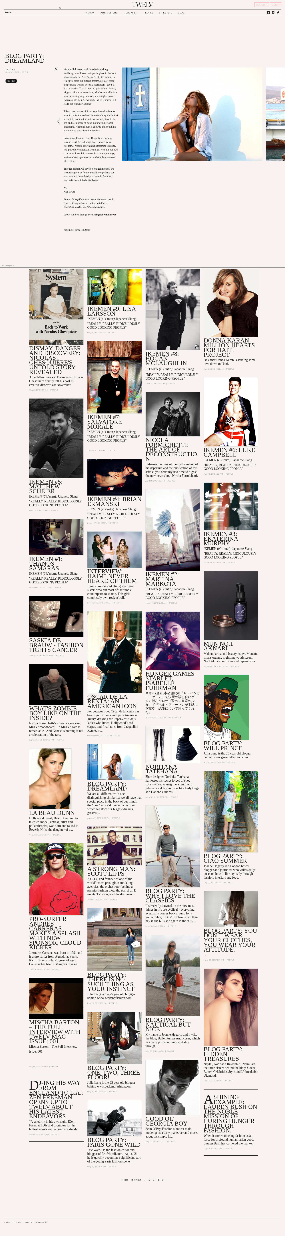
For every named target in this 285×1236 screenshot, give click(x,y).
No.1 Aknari (212, 661)
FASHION (90, 12)
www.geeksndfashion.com (230, 757)
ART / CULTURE (109, 12)
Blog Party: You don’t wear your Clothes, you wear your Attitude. (230, 940)
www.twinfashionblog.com (102, 214)
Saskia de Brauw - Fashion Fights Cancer (56, 645)
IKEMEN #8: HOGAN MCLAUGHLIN (166, 358)
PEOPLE (148, 12)
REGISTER (261, 4)
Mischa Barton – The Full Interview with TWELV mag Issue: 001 (54, 1032)
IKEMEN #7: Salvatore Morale (104, 422)
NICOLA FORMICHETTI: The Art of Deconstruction (171, 449)
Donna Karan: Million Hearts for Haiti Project (229, 347)
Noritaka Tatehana (161, 769)
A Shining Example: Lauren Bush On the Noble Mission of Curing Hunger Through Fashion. (230, 1114)
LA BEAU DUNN (52, 812)
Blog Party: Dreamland (107, 786)
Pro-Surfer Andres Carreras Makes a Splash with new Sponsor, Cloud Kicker (55, 933)
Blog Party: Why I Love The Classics (170, 896)
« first (125, 1179)
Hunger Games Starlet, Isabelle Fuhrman (169, 680)
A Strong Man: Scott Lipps (111, 871)
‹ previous (136, 1179)
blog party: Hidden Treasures (223, 1054)
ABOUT (7, 1222)
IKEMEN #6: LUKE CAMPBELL (229, 452)
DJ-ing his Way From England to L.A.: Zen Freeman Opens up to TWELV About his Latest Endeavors (56, 1099)
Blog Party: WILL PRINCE (223, 745)
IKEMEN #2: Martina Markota (162, 579)
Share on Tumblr (48, 81)
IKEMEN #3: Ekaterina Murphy (221, 538)
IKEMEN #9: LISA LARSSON (111, 311)
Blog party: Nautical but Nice (167, 1024)
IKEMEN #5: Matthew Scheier (46, 486)
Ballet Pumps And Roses (174, 1038)
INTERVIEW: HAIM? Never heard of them (112, 576)
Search (8, 12)
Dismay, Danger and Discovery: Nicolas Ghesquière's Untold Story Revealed (55, 360)
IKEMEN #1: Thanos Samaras (46, 563)
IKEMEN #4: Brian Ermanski (114, 501)
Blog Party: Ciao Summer (225, 858)
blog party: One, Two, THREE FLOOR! (113, 1072)
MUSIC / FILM (130, 12)
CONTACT (17, 1222)
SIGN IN (276, 4)
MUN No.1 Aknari (218, 646)
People (10, 69)
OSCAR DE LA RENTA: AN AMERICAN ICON (112, 701)
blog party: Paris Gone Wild (114, 1142)
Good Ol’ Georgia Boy (166, 1121)
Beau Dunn (61, 818)
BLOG (181, 12)
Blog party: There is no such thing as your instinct (111, 981)
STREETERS (165, 12)
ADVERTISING (41, 1222)
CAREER (28, 1222)
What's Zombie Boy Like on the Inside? (55, 713)
